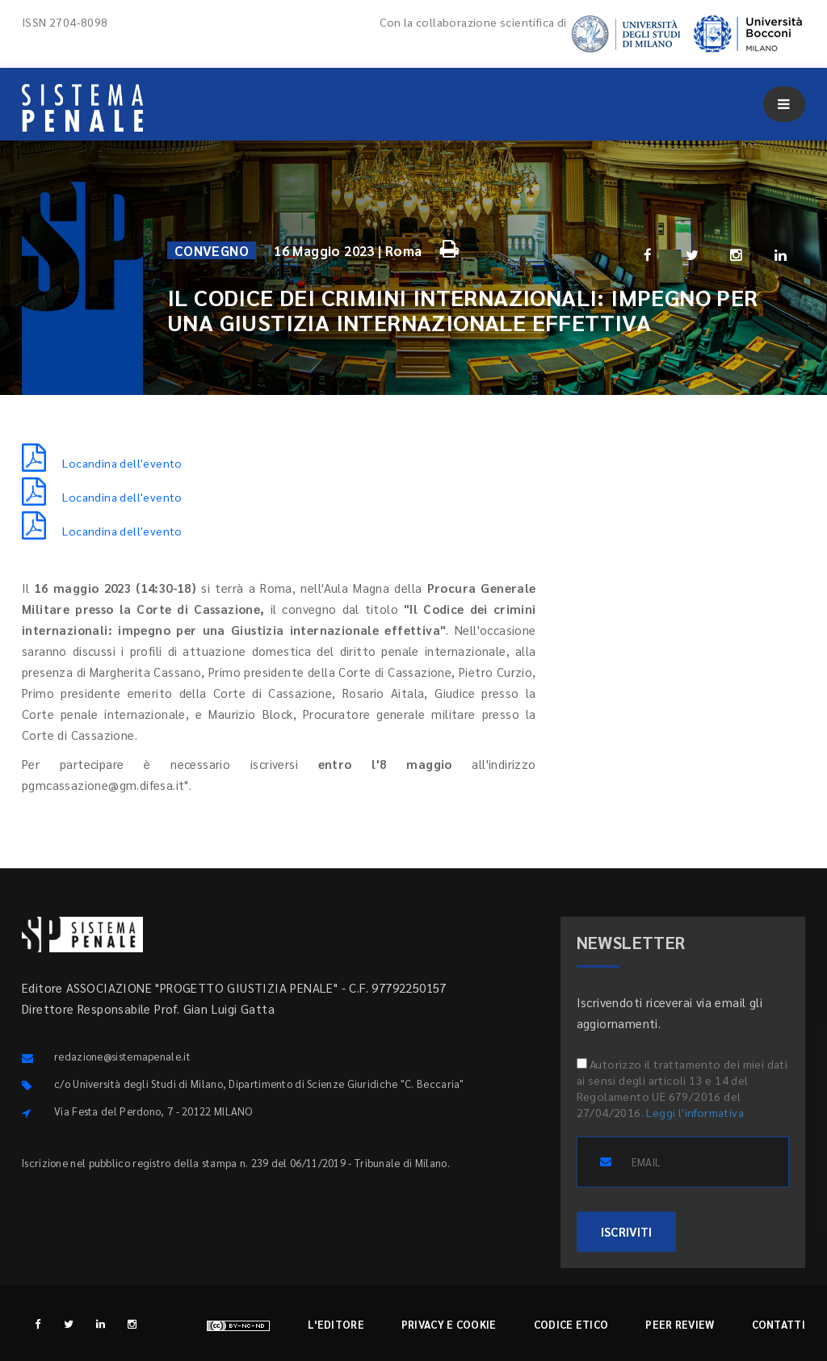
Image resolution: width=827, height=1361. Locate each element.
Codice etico (571, 1324)
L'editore (336, 1324)
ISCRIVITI (626, 1231)
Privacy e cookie (449, 1324)
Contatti (778, 1324)
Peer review (679, 1324)
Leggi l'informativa (695, 1112)
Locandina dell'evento (102, 463)
